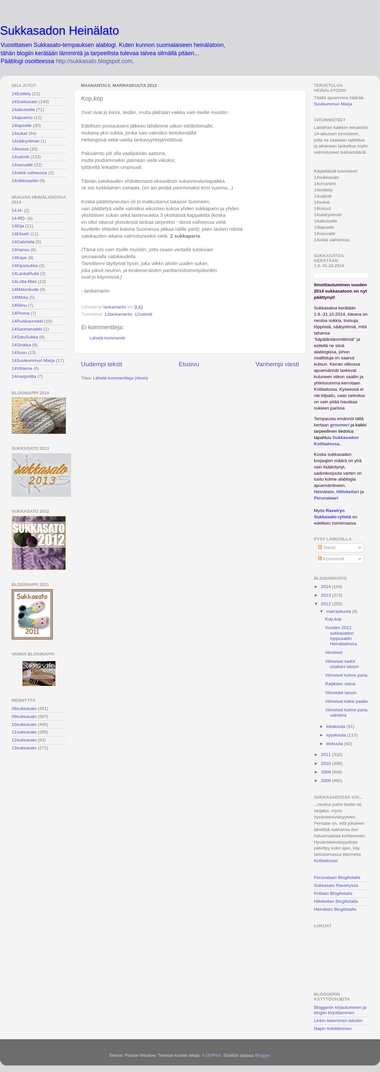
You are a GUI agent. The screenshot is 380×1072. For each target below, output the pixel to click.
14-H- (17, 210)
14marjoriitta (24, 376)
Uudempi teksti (101, 364)
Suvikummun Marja (333, 103)
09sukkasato (24, 716)
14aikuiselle (23, 109)
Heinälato (324, 491)
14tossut (20, 148)
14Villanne (22, 368)
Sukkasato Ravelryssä (336, 885)
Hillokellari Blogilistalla (336, 901)
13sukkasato (24, 747)
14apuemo (22, 117)
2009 (326, 772)
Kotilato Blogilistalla (333, 893)
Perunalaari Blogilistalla (337, 877)
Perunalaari (326, 498)
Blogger (262, 1055)
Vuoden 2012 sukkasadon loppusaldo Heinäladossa (341, 635)
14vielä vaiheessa (29, 172)
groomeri (340, 424)
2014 (326, 586)
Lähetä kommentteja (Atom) (120, 378)
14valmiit (20, 156)
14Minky (20, 297)
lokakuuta (336, 726)
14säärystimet (25, 141)
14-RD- (19, 218)
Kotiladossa (325, 860)
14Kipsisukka (25, 265)
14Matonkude (25, 289)
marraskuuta (339, 611)
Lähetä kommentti (107, 338)
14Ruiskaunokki (27, 321)
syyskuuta (336, 735)
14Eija (18, 225)
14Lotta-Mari (24, 281)
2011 (326, 754)
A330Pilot (211, 1055)
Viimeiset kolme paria (346, 675)
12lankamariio (118, 314)
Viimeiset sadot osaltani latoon (342, 664)
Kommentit (331, 558)
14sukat (19, 133)
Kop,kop (333, 618)
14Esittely (21, 93)
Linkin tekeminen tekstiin (338, 1020)
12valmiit (143, 314)
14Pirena (20, 313)
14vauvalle (22, 164)
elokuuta (335, 743)
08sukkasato (24, 708)
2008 (326, 780)
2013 (326, 595)
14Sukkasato (24, 101)
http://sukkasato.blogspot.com (94, 61)
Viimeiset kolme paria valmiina (346, 712)
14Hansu (20, 249)
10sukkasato (24, 724)
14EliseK (20, 233)
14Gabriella (23, 241)
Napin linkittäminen (333, 1028)
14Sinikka (21, 344)
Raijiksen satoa (340, 683)
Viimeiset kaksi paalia (346, 701)
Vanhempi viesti (277, 364)
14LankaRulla (25, 273)
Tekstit (327, 547)
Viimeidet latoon (341, 692)
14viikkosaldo (25, 180)
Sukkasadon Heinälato (59, 30)
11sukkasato (24, 732)
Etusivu (189, 364)
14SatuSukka (25, 337)
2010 (326, 763)
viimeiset (334, 652)
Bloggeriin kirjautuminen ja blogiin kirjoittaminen (340, 1010)
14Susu (19, 352)
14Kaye (19, 257)
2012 (326, 603)
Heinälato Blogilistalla (335, 909)
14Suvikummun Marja (33, 360)
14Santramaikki (27, 329)
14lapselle (22, 125)
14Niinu (19, 305)
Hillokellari (347, 491)
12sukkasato (24, 739)
